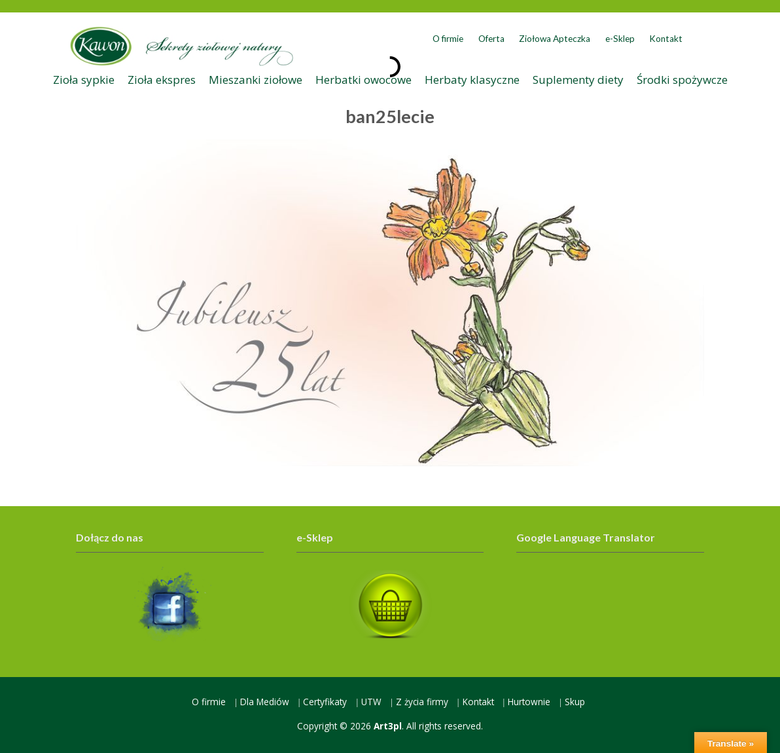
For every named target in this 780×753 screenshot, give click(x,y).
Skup (575, 701)
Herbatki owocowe (363, 79)
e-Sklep (620, 38)
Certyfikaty (325, 701)
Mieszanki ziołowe (255, 79)
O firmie (448, 38)
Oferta (491, 38)
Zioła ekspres (162, 79)
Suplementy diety (578, 79)
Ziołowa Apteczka (554, 38)
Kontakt (665, 38)
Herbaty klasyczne (472, 79)
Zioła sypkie (84, 79)
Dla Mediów (264, 701)
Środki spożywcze (682, 79)
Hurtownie (529, 701)
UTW (371, 701)
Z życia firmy (422, 701)
